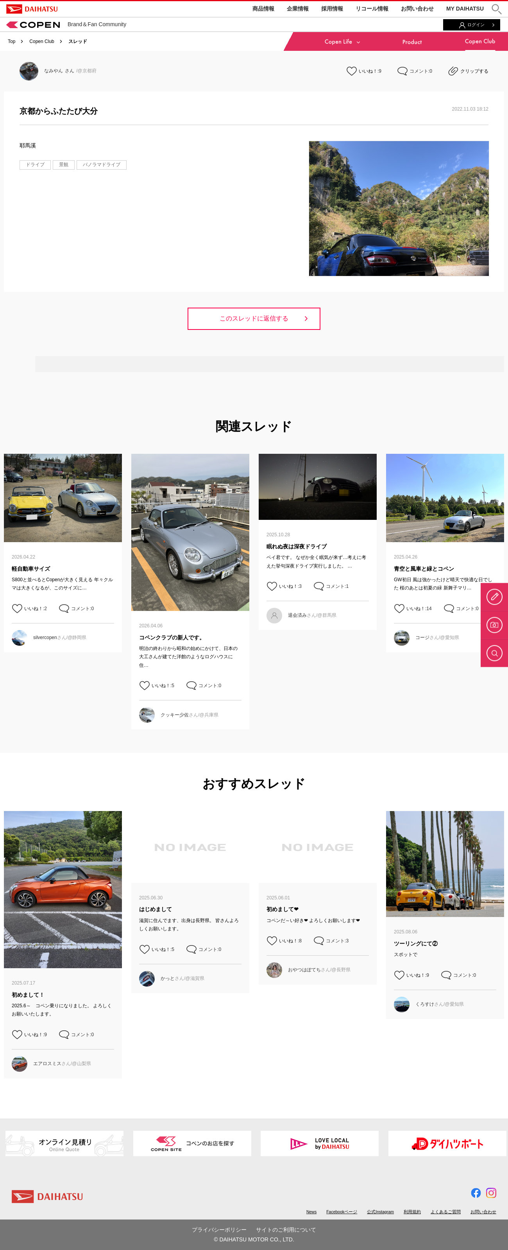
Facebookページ (341, 1211)
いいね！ (368, 71)
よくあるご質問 (446, 1211)
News (311, 1211)
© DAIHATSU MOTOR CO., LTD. (254, 1239)
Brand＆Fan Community (66, 24)
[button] (497, 9)
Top (11, 41)
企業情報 (298, 8)
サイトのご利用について (286, 1230)
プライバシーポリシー (219, 1230)
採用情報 (332, 8)
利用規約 (412, 1211)
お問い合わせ (417, 8)
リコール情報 (372, 8)
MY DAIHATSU (465, 8)
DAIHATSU (31, 9)
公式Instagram (380, 1211)
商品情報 (263, 8)
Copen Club (41, 41)
